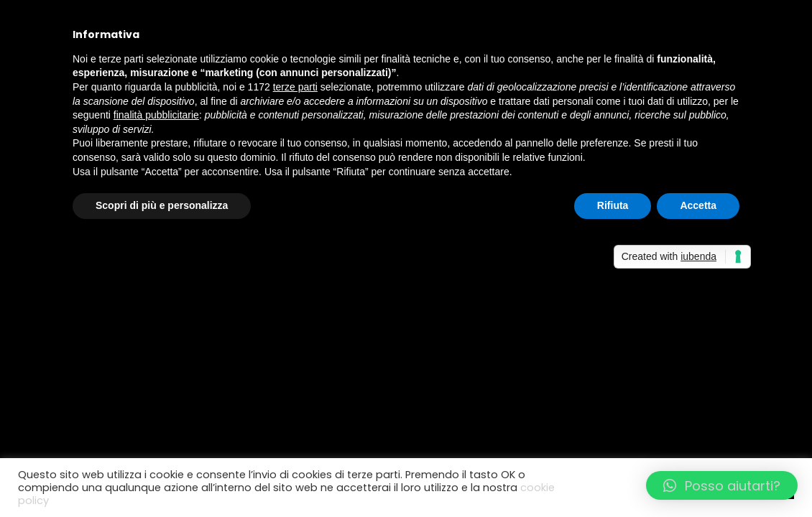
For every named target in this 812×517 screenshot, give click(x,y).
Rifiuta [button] (613, 205)
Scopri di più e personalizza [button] (162, 205)
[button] (722, 485)
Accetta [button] (698, 205)
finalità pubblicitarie (156, 115)
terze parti (295, 87)
